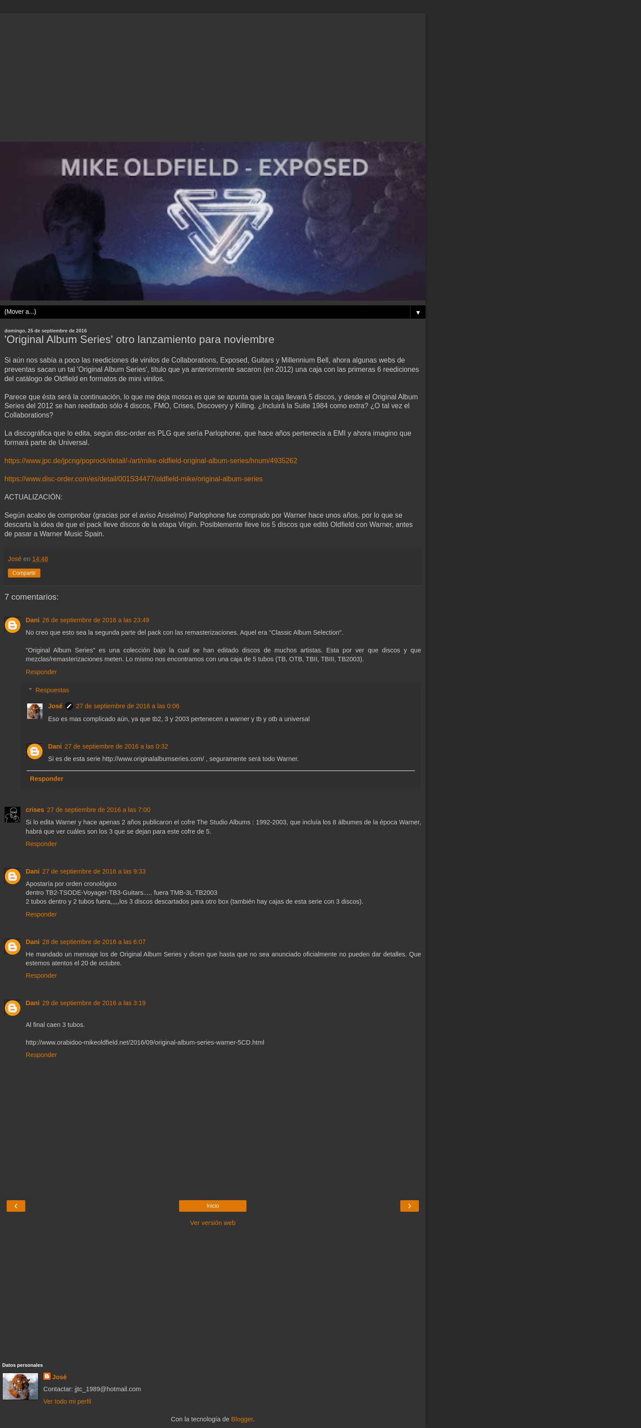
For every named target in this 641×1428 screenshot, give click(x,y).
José (55, 706)
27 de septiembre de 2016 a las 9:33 (94, 871)
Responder (41, 671)
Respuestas (52, 690)
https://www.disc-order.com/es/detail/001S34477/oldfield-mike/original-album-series (133, 479)
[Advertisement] (213, 75)
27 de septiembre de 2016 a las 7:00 (99, 809)
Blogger (242, 1419)
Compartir (24, 573)
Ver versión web (212, 1222)
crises (35, 809)
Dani (32, 620)
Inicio (213, 1206)
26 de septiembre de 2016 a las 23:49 (95, 620)
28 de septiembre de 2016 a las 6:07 (94, 941)
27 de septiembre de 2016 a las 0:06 (128, 706)
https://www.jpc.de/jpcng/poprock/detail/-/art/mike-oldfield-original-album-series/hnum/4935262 (150, 460)
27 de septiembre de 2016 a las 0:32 (116, 746)
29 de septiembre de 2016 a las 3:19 (94, 1003)
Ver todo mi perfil (67, 1401)
